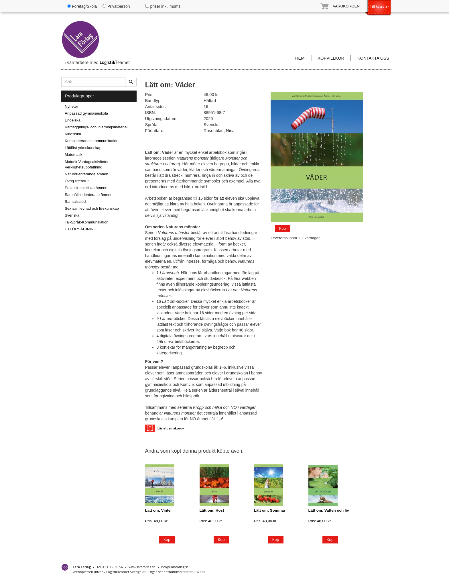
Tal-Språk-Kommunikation (87, 222)
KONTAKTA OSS (373, 58)
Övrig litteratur (77, 181)
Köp (282, 228)
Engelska (72, 120)
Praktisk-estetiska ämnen (86, 188)
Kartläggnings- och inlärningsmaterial (96, 127)
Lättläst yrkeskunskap (83, 148)
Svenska (72, 215)
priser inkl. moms (163, 6)
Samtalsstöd (75, 201)
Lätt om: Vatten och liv (328, 510)
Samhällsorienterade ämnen (89, 195)
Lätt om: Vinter (158, 510)
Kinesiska (73, 134)
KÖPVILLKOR (331, 58)
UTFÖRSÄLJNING (81, 229)
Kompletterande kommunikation (91, 141)
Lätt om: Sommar (269, 510)
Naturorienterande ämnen (86, 174)
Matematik (73, 154)
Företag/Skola (82, 6)
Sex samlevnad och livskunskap (92, 208)
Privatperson (116, 6)
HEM (300, 58)
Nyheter (71, 106)
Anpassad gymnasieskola (86, 113)
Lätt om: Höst (212, 510)
